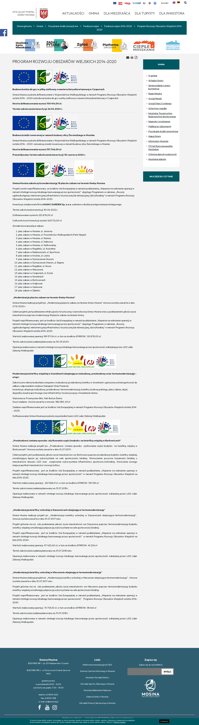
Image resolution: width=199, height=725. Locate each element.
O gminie (152, 75)
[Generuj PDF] (136, 57)
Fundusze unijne (91, 26)
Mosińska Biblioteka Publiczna (97, 690)
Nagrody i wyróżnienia (159, 121)
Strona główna (24, 26)
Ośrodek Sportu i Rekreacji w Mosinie (97, 684)
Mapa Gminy (154, 136)
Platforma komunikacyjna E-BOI (97, 664)
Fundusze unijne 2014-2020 (118, 26)
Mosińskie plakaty (157, 159)
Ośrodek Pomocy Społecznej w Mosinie (97, 703)
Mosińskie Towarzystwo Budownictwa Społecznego (162, 115)
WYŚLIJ (167, 671)
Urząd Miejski (155, 98)
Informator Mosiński (158, 141)
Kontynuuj (164, 721)
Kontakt (164, 3)
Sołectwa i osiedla (157, 108)
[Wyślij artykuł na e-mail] (127, 57)
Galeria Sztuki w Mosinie (97, 696)
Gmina (40, 26)
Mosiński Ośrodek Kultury (97, 677)
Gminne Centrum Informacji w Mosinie (97, 671)
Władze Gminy (155, 80)
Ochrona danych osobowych (162, 154)
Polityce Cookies (119, 722)
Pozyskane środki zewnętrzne (63, 26)
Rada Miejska (155, 93)
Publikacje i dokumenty (159, 126)
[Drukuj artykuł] (132, 57)
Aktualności (73, 13)
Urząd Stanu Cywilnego (160, 103)
